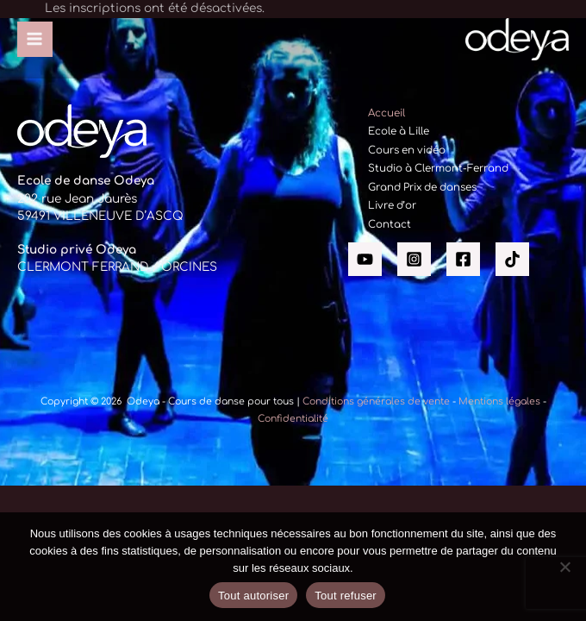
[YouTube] (365, 259)
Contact (389, 224)
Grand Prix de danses (422, 187)
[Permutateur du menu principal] (35, 39)
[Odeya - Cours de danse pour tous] (517, 39)
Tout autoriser (253, 595)
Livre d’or (392, 205)
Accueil (386, 113)
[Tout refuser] (564, 566)
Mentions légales (499, 401)
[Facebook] (463, 259)
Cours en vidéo (407, 150)
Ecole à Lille (398, 131)
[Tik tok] (512, 259)
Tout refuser (346, 595)
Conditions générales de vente (376, 401)
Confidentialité (293, 418)
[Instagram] (414, 259)
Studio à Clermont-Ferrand (438, 168)
